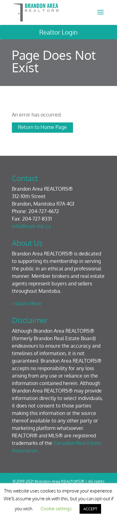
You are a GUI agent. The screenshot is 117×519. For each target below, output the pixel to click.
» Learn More (26, 303)
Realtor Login (58, 32)
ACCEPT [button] (90, 508)
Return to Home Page (42, 127)
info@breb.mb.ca (31, 226)
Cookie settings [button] (56, 509)
